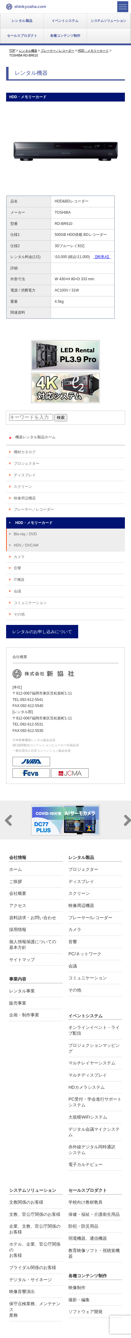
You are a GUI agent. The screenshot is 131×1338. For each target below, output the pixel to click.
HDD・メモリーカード (34, 523)
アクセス (17, 905)
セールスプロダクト (22, 35)
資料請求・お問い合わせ (32, 917)
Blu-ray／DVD (25, 534)
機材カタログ (25, 452)
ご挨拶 (15, 881)
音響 (17, 568)
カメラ (19, 557)
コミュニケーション (30, 603)
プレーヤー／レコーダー (34, 509)
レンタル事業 (22, 990)
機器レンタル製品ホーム (35, 437)
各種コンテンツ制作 (65, 35)
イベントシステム (65, 20)
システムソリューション (108, 20)
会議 (17, 591)
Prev (8, 820)
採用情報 (17, 929)
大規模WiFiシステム (87, 1117)
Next (127, 820)
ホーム (15, 869)
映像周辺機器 (25, 498)
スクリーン (23, 487)
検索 (61, 417)
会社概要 (17, 893)
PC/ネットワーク (84, 953)
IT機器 (19, 580)
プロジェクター (26, 463)
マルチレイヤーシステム (91, 1062)
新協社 (26, 7)
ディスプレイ (25, 475)
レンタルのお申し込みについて (42, 631)
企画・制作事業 (24, 1014)
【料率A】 (102, 257)
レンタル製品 (22, 20)
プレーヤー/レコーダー (90, 917)
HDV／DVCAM (26, 545)
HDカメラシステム (86, 1087)
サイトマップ (22, 959)
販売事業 (17, 1003)
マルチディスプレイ (87, 1075)
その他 (19, 614)
